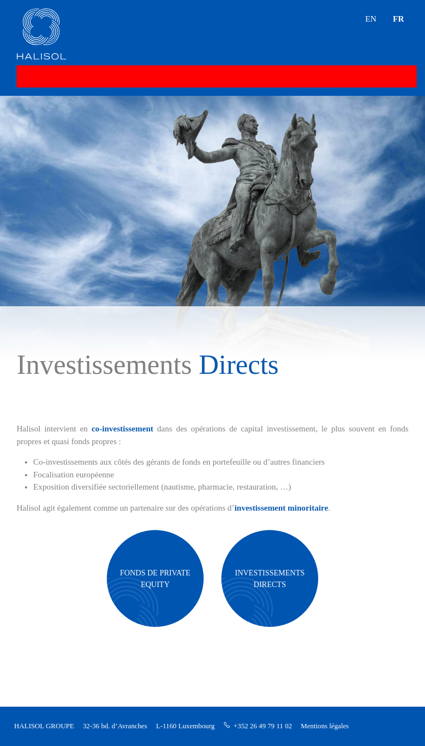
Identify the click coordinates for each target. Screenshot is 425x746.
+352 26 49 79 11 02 (263, 726)
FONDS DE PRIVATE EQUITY (155, 579)
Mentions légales (325, 726)
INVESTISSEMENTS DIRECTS (269, 579)
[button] (400, 41)
